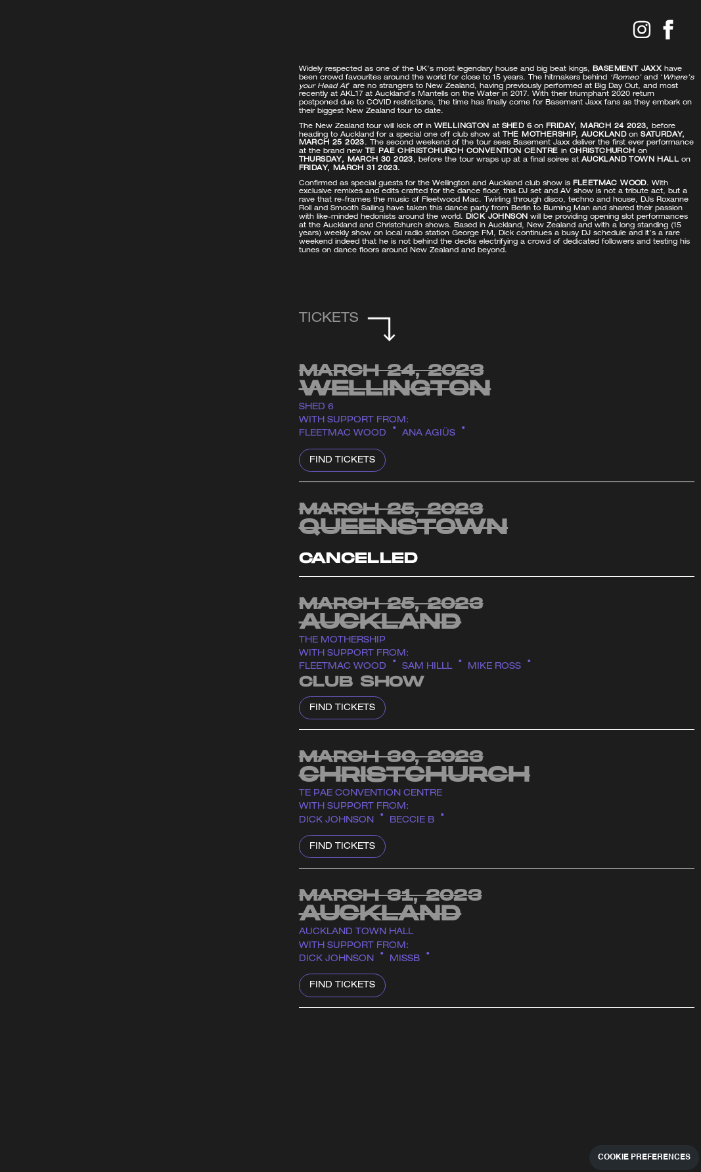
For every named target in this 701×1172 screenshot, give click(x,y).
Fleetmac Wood (342, 434)
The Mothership (342, 641)
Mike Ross (494, 667)
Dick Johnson (336, 821)
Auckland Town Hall (356, 932)
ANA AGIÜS (428, 434)
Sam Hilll (427, 667)
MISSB (405, 959)
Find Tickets (342, 460)
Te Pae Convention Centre (370, 794)
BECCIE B (412, 821)
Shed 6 (316, 407)
